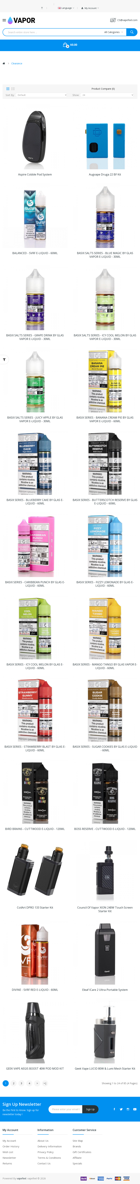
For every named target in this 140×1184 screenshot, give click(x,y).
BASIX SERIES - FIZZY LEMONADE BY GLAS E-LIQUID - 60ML (105, 584)
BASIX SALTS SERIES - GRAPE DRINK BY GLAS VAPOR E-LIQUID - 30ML (35, 337)
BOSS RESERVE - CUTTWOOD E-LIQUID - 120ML (105, 829)
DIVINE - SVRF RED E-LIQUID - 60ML (35, 990)
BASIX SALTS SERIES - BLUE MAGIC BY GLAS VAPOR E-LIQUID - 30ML (105, 255)
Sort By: (10, 95)
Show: (75, 95)
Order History (11, 1146)
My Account (9, 1140)
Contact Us (44, 1163)
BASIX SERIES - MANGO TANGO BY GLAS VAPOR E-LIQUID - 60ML (105, 666)
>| (45, 1083)
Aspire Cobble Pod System (35, 174)
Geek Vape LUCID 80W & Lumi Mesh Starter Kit (105, 1068)
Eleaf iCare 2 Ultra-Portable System (105, 990)
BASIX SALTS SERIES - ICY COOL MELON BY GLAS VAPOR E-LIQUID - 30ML (105, 337)
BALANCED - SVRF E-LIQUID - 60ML (35, 253)
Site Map (78, 1140)
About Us (43, 1140)
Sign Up (90, 1109)
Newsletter (9, 1157)
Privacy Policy (46, 1152)
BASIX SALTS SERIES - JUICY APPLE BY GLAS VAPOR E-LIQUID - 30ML (35, 419)
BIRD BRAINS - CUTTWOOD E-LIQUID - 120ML (35, 829)
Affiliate (77, 1157)
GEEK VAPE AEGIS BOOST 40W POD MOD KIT (35, 1068)
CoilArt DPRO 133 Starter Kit (35, 907)
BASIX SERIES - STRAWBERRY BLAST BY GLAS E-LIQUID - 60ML (35, 748)
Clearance (16, 63)
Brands (77, 1146)
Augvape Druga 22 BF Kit (105, 174)
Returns (7, 1163)
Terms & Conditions (49, 1157)
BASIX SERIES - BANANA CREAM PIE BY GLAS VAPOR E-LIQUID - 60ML (104, 419)
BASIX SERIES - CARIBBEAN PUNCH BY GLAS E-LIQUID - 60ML (35, 584)
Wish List (8, 1152)
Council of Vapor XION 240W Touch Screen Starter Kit (105, 909)
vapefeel (21, 1178)
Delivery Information (50, 1146)
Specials (77, 1163)
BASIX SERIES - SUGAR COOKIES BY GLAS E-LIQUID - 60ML (105, 748)
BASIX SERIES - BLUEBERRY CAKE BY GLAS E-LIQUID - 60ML (35, 501)
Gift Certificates (82, 1152)
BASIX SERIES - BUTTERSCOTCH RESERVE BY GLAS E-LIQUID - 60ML (105, 501)
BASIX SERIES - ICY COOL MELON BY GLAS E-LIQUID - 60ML (35, 666)
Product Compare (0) (103, 88)
